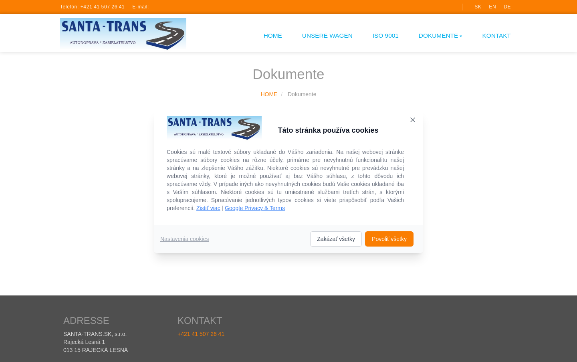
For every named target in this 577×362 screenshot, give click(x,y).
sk (477, 7)
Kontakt (496, 35)
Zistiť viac (208, 208)
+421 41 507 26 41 (103, 7)
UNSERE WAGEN (327, 35)
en (492, 7)
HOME (273, 35)
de (507, 7)
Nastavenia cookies (184, 239)
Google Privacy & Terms (255, 208)
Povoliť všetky (389, 239)
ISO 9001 (386, 35)
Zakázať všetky (336, 239)
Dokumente (440, 35)
